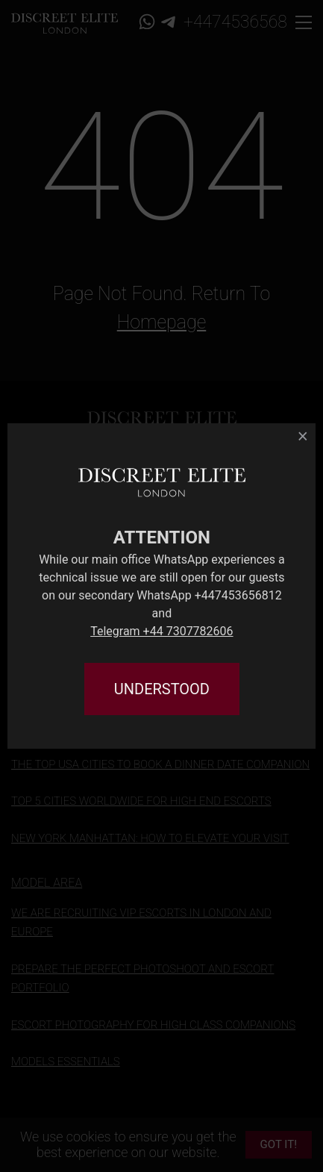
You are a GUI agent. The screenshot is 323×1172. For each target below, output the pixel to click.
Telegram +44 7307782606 (161, 631)
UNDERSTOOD (162, 689)
